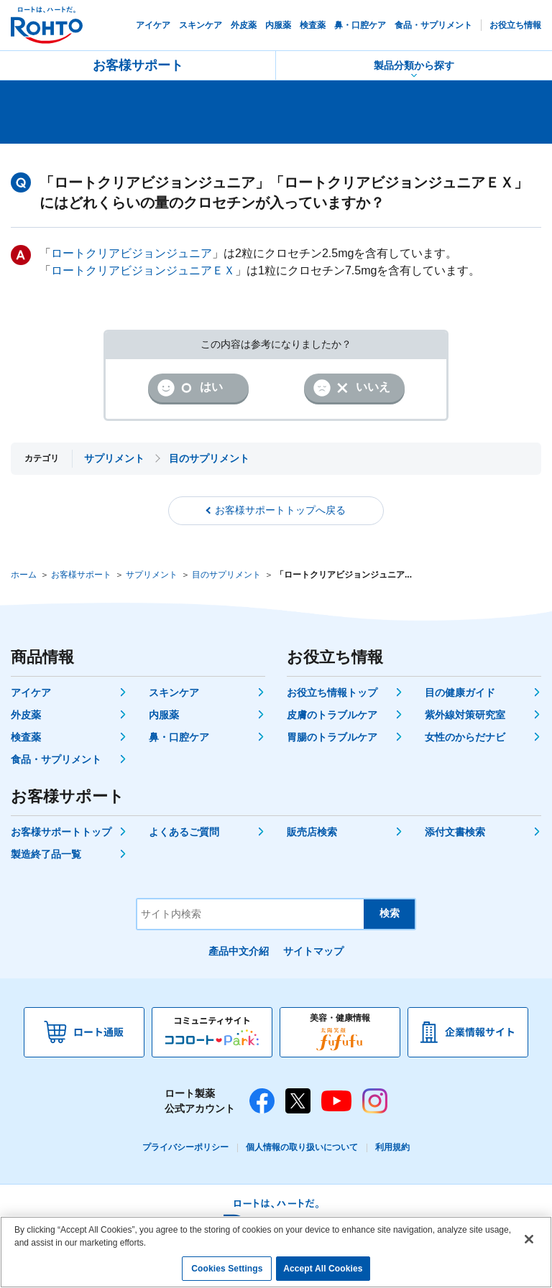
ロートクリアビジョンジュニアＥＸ (143, 270)
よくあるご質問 (184, 832)
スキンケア (174, 692)
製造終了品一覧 (46, 854)
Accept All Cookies (322, 1269)
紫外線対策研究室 (465, 715)
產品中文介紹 (238, 951)
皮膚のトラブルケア (332, 715)
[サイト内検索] (250, 914)
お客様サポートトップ (61, 832)
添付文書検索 (455, 832)
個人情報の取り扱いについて (302, 1147)
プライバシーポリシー (185, 1147)
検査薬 (26, 737)
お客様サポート (138, 65)
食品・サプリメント (56, 759)
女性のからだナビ (465, 737)
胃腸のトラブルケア (332, 737)
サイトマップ (313, 951)
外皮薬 (26, 715)
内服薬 (164, 715)
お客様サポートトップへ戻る (280, 510)
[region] (276, 1252)
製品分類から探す (414, 65)
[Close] (529, 1239)
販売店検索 (312, 832)
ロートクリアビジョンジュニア (131, 253)
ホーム (24, 575)
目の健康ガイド (460, 692)
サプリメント (152, 575)
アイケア (31, 692)
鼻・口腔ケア (179, 737)
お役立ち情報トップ (332, 692)
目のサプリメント (226, 575)
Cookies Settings (226, 1269)
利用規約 (392, 1147)
